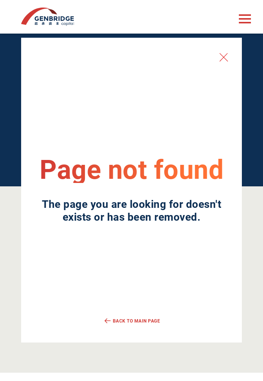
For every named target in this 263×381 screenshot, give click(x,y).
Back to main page (136, 321)
